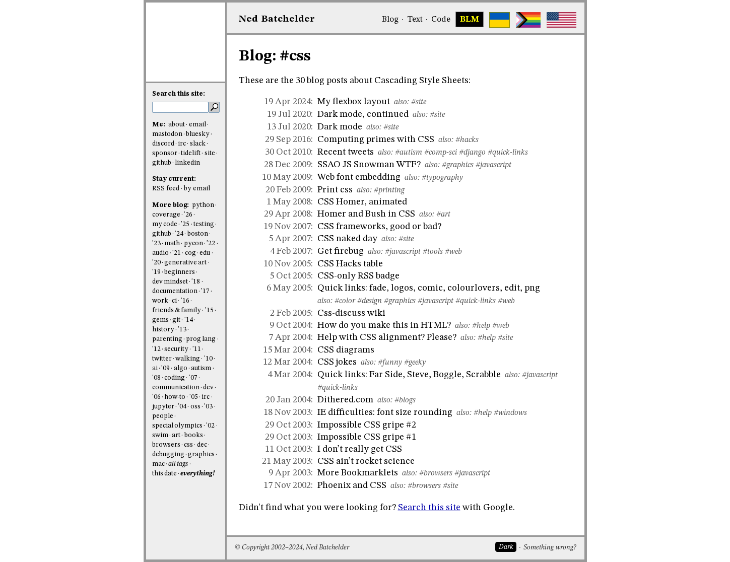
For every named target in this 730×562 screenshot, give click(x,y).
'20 (156, 262)
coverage (166, 215)
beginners (179, 272)
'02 (210, 426)
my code (164, 224)
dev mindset (170, 281)
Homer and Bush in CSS (366, 214)
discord (163, 143)
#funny (390, 363)
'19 (156, 272)
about (176, 124)
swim (160, 435)
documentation (174, 291)
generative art (185, 262)
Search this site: (178, 94)
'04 (182, 406)
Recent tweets (345, 152)
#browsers (435, 473)
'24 (179, 234)
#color (345, 301)
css (188, 445)
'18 (195, 281)
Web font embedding (359, 177)
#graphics (458, 165)
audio (160, 253)
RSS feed (165, 188)
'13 (182, 329)
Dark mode (339, 126)
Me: (159, 124)
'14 (188, 320)
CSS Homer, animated (362, 201)
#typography (442, 178)
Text (415, 20)
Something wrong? (549, 547)
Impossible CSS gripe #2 (366, 425)
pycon (193, 243)
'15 (209, 310)
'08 (156, 378)
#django (472, 153)
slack (198, 143)
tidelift (191, 153)
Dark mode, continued (363, 114)
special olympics (177, 426)
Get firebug (340, 251)
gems (160, 320)
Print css (335, 189)
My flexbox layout (353, 101)
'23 (156, 243)
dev (208, 387)
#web (453, 252)
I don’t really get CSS (359, 449)
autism (201, 368)
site (210, 153)
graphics (201, 454)
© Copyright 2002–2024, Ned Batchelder (292, 547)
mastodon (167, 134)
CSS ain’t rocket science (366, 461)
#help (481, 326)
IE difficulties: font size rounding (384, 412)
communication (176, 387)
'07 (193, 378)
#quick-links (508, 153)
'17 (205, 291)
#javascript (493, 165)
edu (205, 253)
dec (202, 445)
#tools (433, 252)
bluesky (198, 134)
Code (440, 20)
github (161, 163)
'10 (208, 359)
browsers (166, 445)
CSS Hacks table (350, 263)
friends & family (177, 310)
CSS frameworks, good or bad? (379, 226)
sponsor (164, 153)
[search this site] (180, 107)
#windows (510, 413)
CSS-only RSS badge (358, 275)
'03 (208, 406)
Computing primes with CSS (375, 139)
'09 (165, 368)
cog (190, 253)
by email (197, 188)
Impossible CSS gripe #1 (366, 437)
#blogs (405, 400)
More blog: (171, 205)
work (160, 301)
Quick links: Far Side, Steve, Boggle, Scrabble (409, 374)
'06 (156, 397)
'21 (176, 253)
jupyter (163, 406)
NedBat (277, 19)
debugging (168, 454)
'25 (185, 224)
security (176, 349)
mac (158, 464)
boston (197, 234)
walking (187, 359)
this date (164, 473)
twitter (162, 359)
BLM (469, 20)
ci (174, 301)
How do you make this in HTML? (384, 325)
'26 (188, 215)
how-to (174, 397)
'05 (193, 397)
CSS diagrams (345, 350)
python (203, 205)
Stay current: (174, 179)
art (176, 435)
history (163, 329)
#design (369, 301)
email (197, 124)
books (193, 435)
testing (203, 224)
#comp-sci (440, 153)
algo (180, 368)
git (176, 320)
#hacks (467, 140)
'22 (211, 243)
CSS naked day (347, 238)
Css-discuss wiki (351, 313)
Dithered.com (345, 399)
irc (182, 143)
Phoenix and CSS (351, 485)
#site (418, 102)
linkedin (187, 163)
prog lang (201, 339)
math (172, 243)
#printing (389, 190)
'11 (196, 349)
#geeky (415, 363)
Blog (390, 20)
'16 (185, 301)
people (162, 416)
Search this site (429, 507)
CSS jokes (337, 362)
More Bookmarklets (357, 472)
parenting (167, 339)
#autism (408, 153)
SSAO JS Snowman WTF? (369, 164)
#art (443, 214)
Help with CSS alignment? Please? (386, 337)
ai (155, 368)
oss (195, 406)
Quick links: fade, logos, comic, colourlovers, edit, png (428, 288)
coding (174, 378)
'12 (156, 349)
